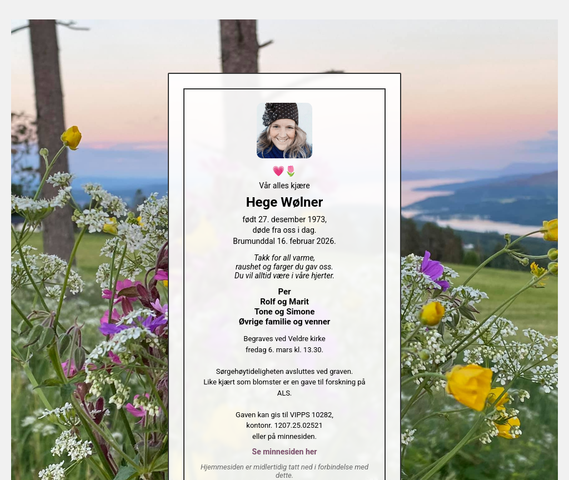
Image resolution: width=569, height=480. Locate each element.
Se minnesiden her (284, 451)
